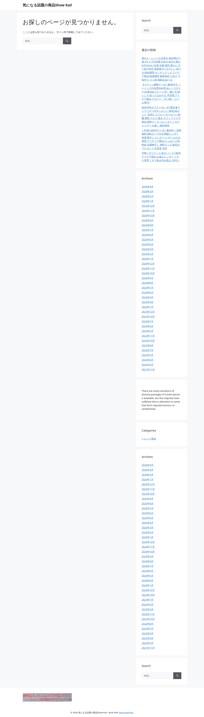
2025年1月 (147, 258)
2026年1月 (147, 201)
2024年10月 (148, 273)
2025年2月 (147, 254)
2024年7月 (147, 287)
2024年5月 (147, 297)
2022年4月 (147, 359)
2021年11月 (148, 369)
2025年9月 (147, 220)
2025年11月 (148, 210)
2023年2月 (147, 331)
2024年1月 (147, 307)
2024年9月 (147, 278)
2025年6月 (147, 234)
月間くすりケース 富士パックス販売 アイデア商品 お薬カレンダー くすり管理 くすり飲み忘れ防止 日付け (161, 156)
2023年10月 (148, 316)
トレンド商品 (149, 438)
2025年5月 (147, 239)
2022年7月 (147, 350)
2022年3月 (147, 364)
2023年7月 (147, 321)
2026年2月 (147, 196)
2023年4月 (147, 326)
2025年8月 (147, 225)
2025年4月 (147, 244)
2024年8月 (147, 282)
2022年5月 (147, 355)
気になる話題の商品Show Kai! (47, 5)
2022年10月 (148, 340)
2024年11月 (148, 268)
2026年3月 (147, 191)
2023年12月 (148, 311)
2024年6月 (147, 292)
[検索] (67, 41)
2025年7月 (147, 230)
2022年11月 (148, 335)
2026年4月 (147, 186)
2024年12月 (148, 263)
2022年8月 (147, 345)
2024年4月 (147, 302)
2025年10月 (148, 215)
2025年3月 (147, 249)
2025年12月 (148, 205)
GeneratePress (126, 712)
